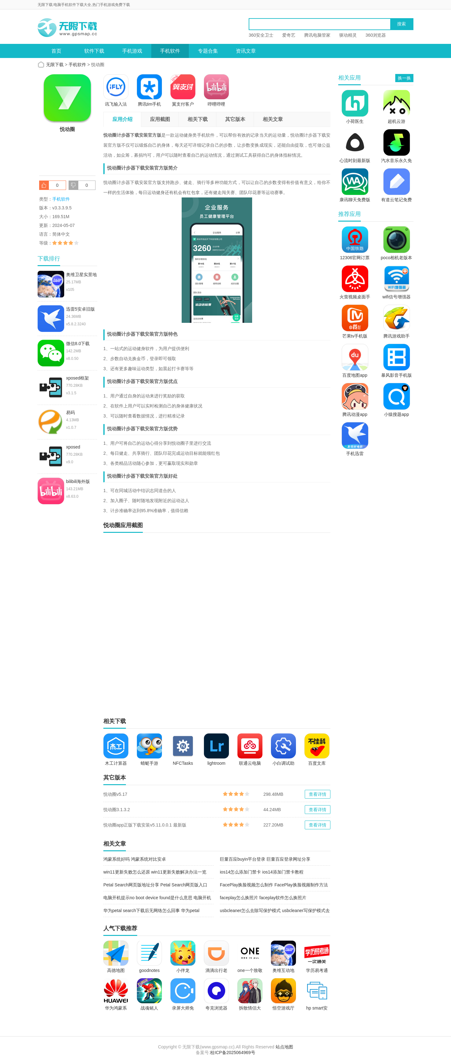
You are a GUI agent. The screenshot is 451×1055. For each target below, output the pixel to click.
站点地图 (284, 1046)
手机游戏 (132, 51)
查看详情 (317, 794)
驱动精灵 (348, 35)
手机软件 (170, 51)
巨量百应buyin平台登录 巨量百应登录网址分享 (265, 859)
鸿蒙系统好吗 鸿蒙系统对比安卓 (134, 859)
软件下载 (94, 51)
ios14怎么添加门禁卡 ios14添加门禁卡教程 (261, 871)
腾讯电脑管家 (317, 35)
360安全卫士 (261, 35)
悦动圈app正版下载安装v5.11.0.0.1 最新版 (144, 824)
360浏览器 (375, 35)
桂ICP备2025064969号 (232, 1052)
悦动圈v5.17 (115, 794)
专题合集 (208, 51)
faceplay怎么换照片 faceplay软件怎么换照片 (263, 897)
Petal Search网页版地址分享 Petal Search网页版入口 (155, 884)
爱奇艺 (288, 35)
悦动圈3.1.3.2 (116, 809)
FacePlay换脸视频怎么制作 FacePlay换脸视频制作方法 (274, 884)
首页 (56, 51)
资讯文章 (246, 51)
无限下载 (55, 64)
